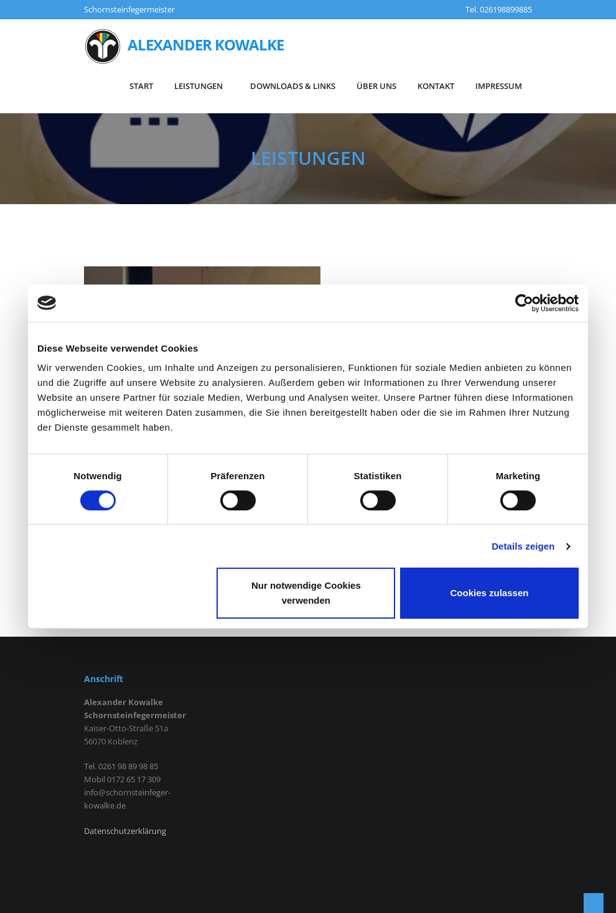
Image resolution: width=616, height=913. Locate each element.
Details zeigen (523, 546)
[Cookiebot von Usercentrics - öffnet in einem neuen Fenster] (524, 303)
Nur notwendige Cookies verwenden (306, 593)
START (141, 85)
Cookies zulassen (489, 593)
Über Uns (376, 85)
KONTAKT (436, 85)
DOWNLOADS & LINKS (292, 85)
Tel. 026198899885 (498, 9)
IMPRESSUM (498, 85)
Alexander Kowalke (184, 46)
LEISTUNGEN (201, 85)
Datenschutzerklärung (125, 830)
